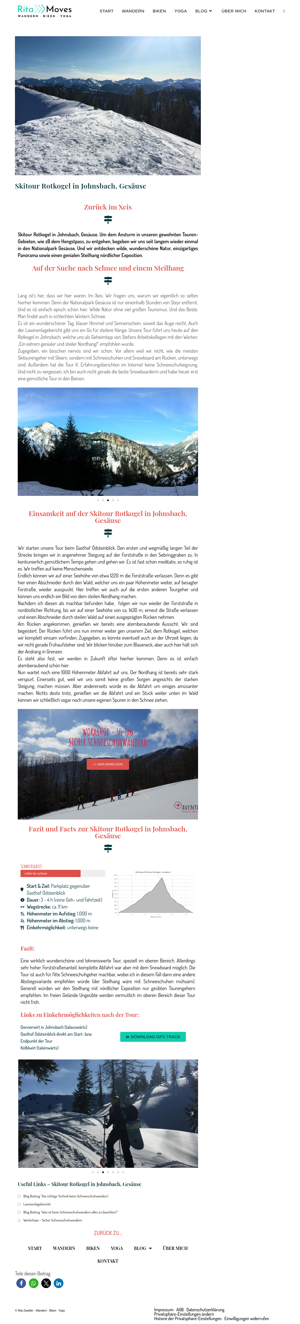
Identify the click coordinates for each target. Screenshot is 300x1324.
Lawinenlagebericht (36, 1204)
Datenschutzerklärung (205, 1309)
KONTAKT (108, 1261)
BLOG (143, 1248)
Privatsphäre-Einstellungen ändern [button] (184, 1314)
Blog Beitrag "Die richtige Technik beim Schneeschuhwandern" (66, 1196)
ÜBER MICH (175, 1248)
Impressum (164, 1309)
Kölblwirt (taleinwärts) (39, 1048)
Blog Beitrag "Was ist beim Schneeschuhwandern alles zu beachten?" (70, 1212)
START (35, 1248)
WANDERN (64, 1248)
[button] (23, 441)
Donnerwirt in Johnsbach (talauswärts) (53, 1027)
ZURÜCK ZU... (108, 1232)
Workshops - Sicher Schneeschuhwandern (52, 1220)
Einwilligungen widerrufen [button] (246, 1318)
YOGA (117, 1248)
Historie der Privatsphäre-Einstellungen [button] (188, 1318)
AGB (180, 1309)
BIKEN (93, 1248)
